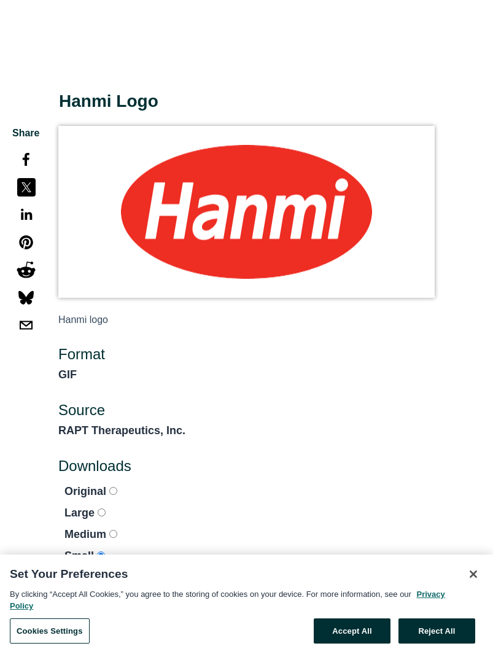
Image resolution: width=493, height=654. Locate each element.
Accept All (351, 633)
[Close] (473, 576)
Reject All (436, 633)
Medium (90, 534)
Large (85, 513)
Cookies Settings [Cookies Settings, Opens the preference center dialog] (50, 633)
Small (84, 556)
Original (90, 491)
